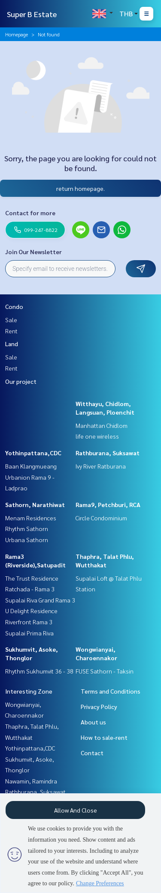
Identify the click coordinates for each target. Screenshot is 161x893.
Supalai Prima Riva (29, 633)
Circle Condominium (101, 518)
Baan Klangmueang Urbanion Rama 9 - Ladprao (31, 477)
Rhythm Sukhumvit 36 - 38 (39, 671)
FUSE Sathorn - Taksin (105, 671)
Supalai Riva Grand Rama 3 (40, 600)
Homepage (16, 34)
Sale (11, 319)
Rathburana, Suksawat (108, 453)
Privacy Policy (99, 706)
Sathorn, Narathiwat (35, 504)
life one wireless (97, 436)
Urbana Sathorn (26, 539)
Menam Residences (30, 518)
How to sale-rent (104, 737)
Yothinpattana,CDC (33, 453)
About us (93, 722)
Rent (11, 331)
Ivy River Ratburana (101, 466)
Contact (92, 753)
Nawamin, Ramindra (31, 781)
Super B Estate (32, 14)
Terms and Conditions (110, 691)
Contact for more (30, 213)
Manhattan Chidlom (102, 425)
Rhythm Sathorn (26, 528)
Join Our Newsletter (33, 251)
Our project (20, 381)
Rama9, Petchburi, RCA (108, 504)
